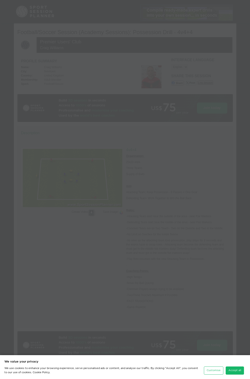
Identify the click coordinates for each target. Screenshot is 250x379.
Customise (214, 370)
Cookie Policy (41, 372)
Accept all (234, 370)
